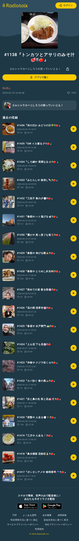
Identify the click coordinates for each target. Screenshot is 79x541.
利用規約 (39, 529)
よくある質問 (29, 515)
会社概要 (46, 515)
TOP (14, 515)
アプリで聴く (39, 77)
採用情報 (62, 515)
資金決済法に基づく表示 (56, 520)
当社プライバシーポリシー (58, 524)
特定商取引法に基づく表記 (24, 520)
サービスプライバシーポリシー (23, 524)
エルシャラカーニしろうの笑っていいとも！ (35, 68)
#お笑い (6, 88)
